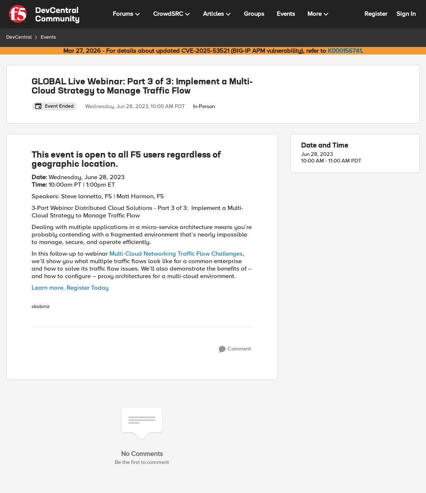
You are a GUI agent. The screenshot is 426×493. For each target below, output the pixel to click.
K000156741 (345, 50)
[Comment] (235, 349)
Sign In (406, 13)
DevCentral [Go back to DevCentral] (19, 37)
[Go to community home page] (44, 14)
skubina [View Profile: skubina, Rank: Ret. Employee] (41, 307)
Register (375, 13)
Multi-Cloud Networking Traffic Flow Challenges (176, 253)
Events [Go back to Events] (48, 37)
